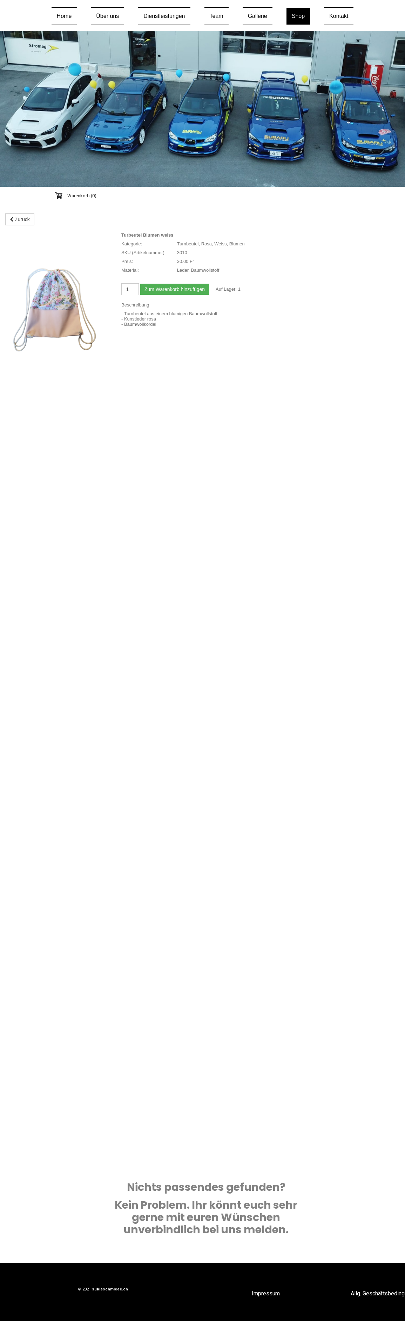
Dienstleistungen (164, 16)
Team (216, 16)
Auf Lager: (226, 289)
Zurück (20, 219)
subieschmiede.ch (110, 1289)
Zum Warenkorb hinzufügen (174, 289)
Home (64, 16)
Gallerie (257, 16)
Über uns (107, 16)
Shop (298, 16)
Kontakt (338, 16)
